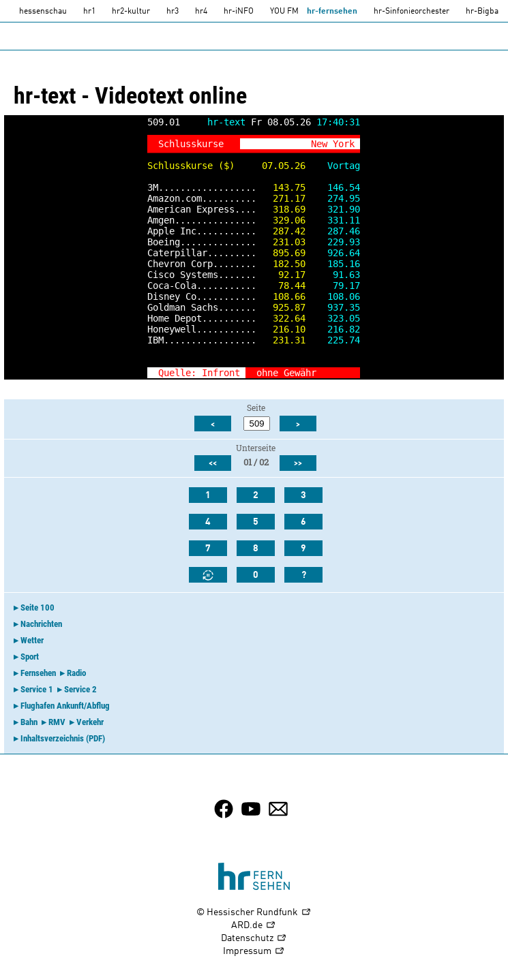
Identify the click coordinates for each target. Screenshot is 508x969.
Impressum (254, 951)
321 (335, 209)
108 (281, 296)
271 (281, 198)
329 (281, 220)
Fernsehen (38, 673)
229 (335, 241)
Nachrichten (41, 624)
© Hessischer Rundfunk (254, 912)
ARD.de (253, 925)
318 (281, 209)
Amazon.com (174, 198)
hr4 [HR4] (201, 11)
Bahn (29, 722)
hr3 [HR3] (172, 11)
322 (281, 318)
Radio (76, 673)
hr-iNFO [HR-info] (239, 11)
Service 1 (36, 689)
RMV (56, 722)
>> (349, 372)
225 (335, 340)
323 (335, 318)
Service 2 (80, 689)
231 (281, 241)
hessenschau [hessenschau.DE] (43, 11)
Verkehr (90, 722)
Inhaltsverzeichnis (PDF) (62, 738)
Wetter (32, 640)
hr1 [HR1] (89, 11)
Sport (29, 656)
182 (281, 263)
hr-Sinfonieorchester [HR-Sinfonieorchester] (411, 11)
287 (281, 231)
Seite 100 (37, 607)
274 (335, 198)
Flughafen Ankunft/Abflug (65, 706)
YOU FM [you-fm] (284, 11)
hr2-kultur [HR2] (131, 11)
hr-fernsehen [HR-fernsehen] (332, 11)
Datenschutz (254, 938)
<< (213, 463)
